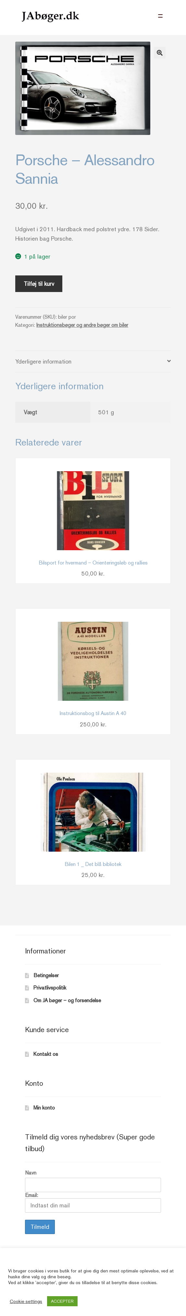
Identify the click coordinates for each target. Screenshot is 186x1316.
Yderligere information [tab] (43, 361)
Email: (93, 1202)
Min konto (44, 1108)
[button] (160, 53)
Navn (30, 1173)
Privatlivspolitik (49, 988)
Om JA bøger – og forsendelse (67, 1000)
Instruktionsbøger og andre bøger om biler (82, 325)
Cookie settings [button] (26, 1301)
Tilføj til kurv (39, 283)
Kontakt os (45, 1054)
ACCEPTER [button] (62, 1301)
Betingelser (46, 975)
